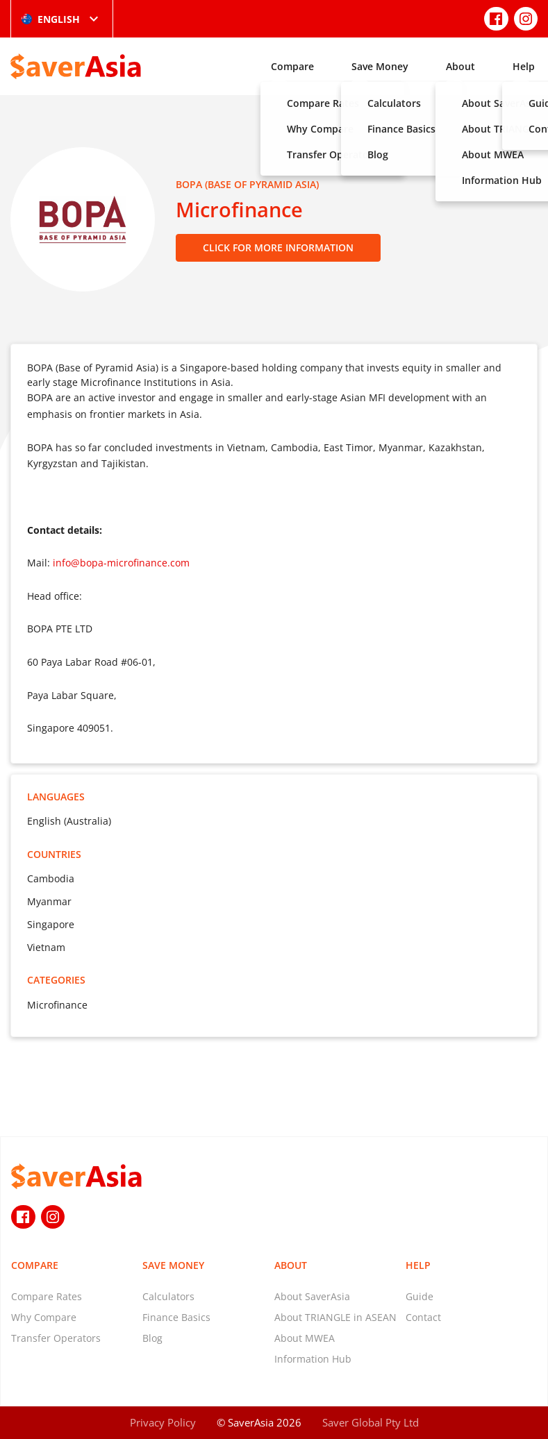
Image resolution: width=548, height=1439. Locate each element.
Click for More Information (278, 247)
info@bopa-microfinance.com (121, 562)
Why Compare (43, 1317)
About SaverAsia (312, 1296)
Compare (292, 66)
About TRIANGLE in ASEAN (335, 1317)
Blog (152, 1338)
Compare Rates (46, 1296)
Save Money (379, 66)
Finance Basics (176, 1317)
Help (524, 66)
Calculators (168, 1296)
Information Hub (312, 1358)
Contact (423, 1317)
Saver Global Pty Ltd (370, 1422)
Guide (419, 1296)
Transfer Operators (56, 1338)
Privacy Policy (163, 1422)
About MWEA (304, 1338)
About (460, 66)
